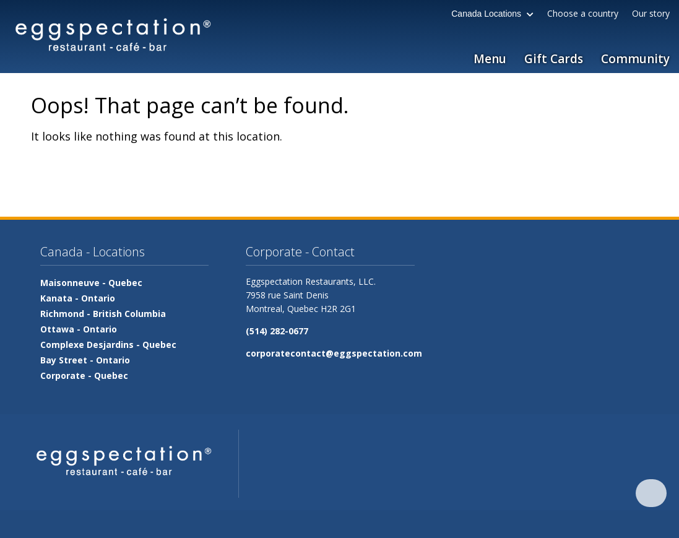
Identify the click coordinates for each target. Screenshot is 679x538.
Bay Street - (85, 360)
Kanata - (77, 298)
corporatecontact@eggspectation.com (334, 353)
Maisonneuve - (91, 283)
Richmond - (103, 313)
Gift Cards (553, 59)
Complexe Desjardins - (108, 344)
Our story (651, 13)
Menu (490, 59)
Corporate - (84, 375)
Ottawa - (78, 329)
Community (635, 59)
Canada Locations (492, 14)
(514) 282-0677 (277, 331)
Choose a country (582, 13)
